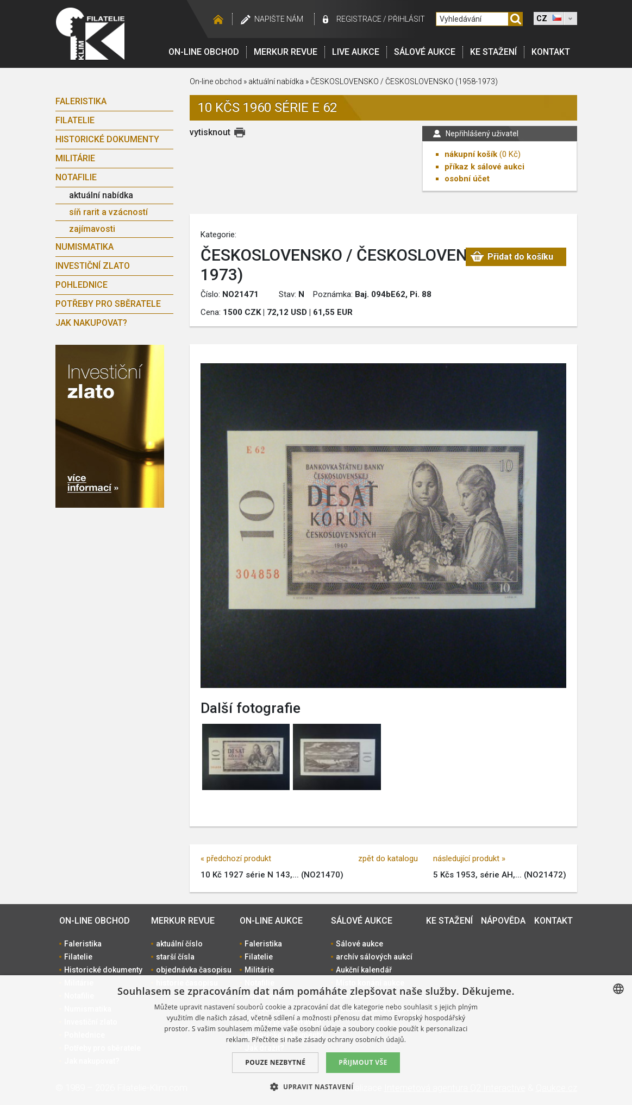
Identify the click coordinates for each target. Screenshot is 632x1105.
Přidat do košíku (520, 258)
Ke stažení (493, 52)
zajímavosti (92, 229)
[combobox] (618, 988)
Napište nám (278, 19)
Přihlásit (406, 19)
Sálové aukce (424, 52)
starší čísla (175, 956)
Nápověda (503, 920)
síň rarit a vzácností (108, 212)
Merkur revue (285, 52)
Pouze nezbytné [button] (275, 1062)
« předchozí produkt (236, 858)
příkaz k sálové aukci (484, 167)
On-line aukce (271, 920)
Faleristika (81, 101)
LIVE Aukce (355, 52)
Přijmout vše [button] (363, 1062)
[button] (315, 1086)
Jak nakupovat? (91, 323)
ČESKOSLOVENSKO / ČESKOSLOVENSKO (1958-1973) (404, 81)
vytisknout (210, 132)
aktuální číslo (179, 943)
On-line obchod (203, 52)
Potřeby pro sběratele (108, 304)
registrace (358, 19)
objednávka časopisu (193, 969)
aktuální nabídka (101, 195)
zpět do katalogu (388, 858)
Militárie (75, 158)
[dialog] (316, 1040)
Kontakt (550, 52)
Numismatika (84, 247)
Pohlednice (81, 285)
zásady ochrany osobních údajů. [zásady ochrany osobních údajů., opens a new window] (355, 1039)
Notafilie (76, 177)
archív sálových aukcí (374, 956)
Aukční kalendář (364, 969)
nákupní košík (471, 154)
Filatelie (75, 120)
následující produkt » (469, 858)
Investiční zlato (92, 266)
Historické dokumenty (107, 139)
